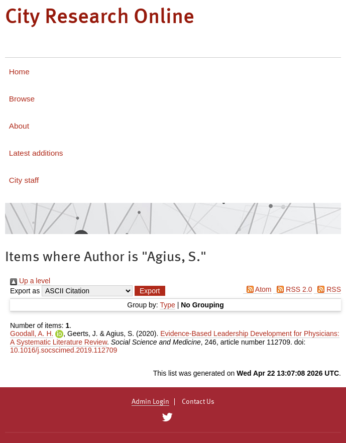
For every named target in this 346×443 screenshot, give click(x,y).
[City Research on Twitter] (167, 417)
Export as (25, 291)
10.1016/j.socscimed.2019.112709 (63, 350)
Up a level (30, 281)
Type (167, 305)
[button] (150, 291)
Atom (257, 289)
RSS (327, 289)
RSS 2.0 (292, 289)
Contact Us (198, 401)
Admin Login (150, 401)
